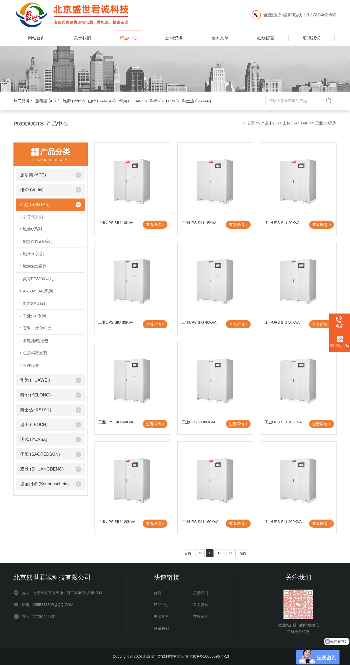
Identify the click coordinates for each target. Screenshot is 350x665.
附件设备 (31, 365)
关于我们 (82, 38)
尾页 (243, 553)
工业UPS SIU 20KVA (282, 223)
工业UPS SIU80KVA (198, 422)
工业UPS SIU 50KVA (282, 322)
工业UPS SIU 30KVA (115, 322)
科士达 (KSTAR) (196, 101)
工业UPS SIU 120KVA (116, 522)
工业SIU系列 (326, 123)
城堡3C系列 (33, 254)
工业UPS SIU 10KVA (115, 223)
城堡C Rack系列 (37, 241)
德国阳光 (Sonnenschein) (44, 484)
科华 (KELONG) (164, 101)
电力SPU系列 (35, 303)
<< (200, 553)
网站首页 (36, 38)
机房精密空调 (35, 353)
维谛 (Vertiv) (74, 101)
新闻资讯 (174, 38)
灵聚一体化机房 (37, 328)
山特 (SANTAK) (102, 101)
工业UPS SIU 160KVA (200, 522)
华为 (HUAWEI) (133, 101)
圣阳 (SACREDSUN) (40, 454)
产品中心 (128, 38)
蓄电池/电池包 (35, 340)
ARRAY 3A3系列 (38, 291)
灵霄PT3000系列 (38, 278)
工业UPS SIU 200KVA (283, 522)
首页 (251, 123)
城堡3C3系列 (35, 266)
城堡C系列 (32, 229)
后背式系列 (33, 216)
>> (231, 553)
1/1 (220, 553)
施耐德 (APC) (47, 101)
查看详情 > (155, 224)
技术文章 (220, 38)
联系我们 (311, 38)
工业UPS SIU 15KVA (198, 223)
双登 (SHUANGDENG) (42, 469)
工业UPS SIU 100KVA (283, 422)
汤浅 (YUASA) (33, 439)
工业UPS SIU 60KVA (115, 422)
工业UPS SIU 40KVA (198, 322)
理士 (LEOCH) (34, 424)
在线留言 (265, 38)
